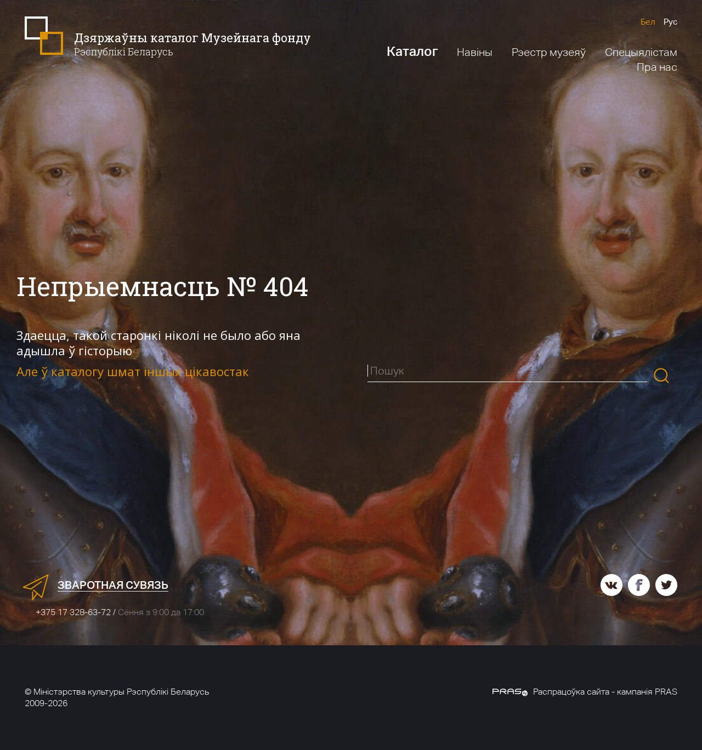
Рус (670, 21)
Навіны (474, 52)
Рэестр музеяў (549, 52)
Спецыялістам (641, 52)
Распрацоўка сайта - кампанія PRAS (584, 691)
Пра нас (657, 67)
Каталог (412, 51)
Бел (648, 21)
